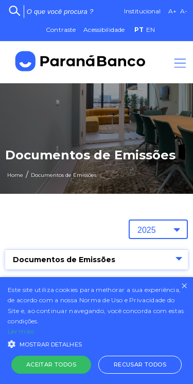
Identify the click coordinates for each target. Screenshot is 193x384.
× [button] (184, 286)
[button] (96, 343)
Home (15, 175)
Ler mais (21, 331)
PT (139, 29)
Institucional (142, 11)
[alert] (96, 330)
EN (150, 29)
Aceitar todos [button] (51, 364)
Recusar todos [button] (140, 364)
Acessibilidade (104, 29)
